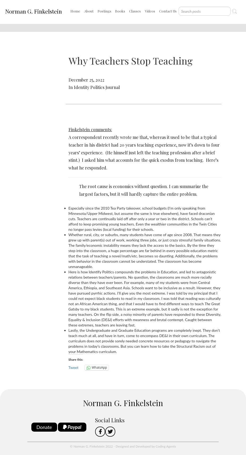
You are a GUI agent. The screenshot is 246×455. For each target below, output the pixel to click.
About (89, 11)
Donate (44, 427)
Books (120, 11)
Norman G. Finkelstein (33, 11)
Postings (104, 11)
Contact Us (168, 11)
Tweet (74, 367)
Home (75, 11)
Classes (135, 11)
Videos (150, 11)
